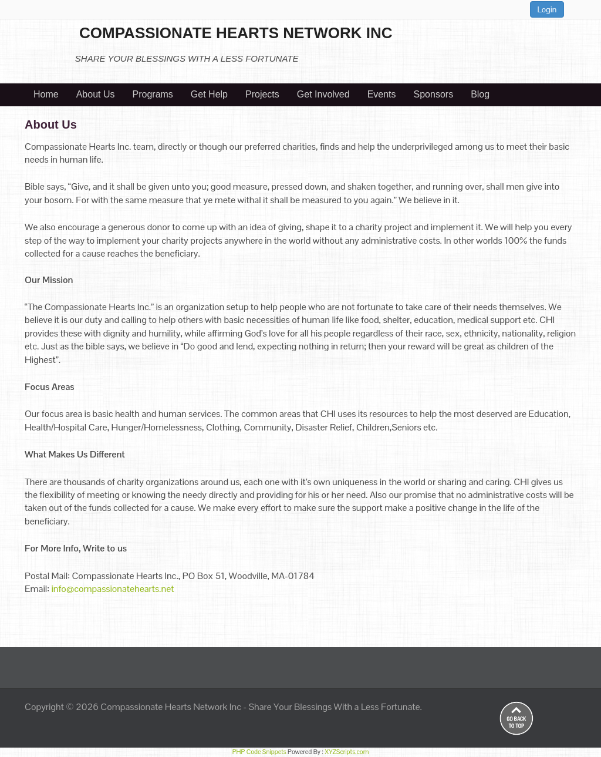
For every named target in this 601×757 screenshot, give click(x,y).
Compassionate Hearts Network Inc (170, 707)
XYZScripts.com (347, 752)
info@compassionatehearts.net (112, 589)
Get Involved (323, 94)
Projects (262, 94)
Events (381, 94)
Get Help (209, 94)
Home (46, 94)
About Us (95, 94)
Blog (480, 94)
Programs (153, 94)
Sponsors (434, 94)
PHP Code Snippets (259, 752)
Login (547, 9)
